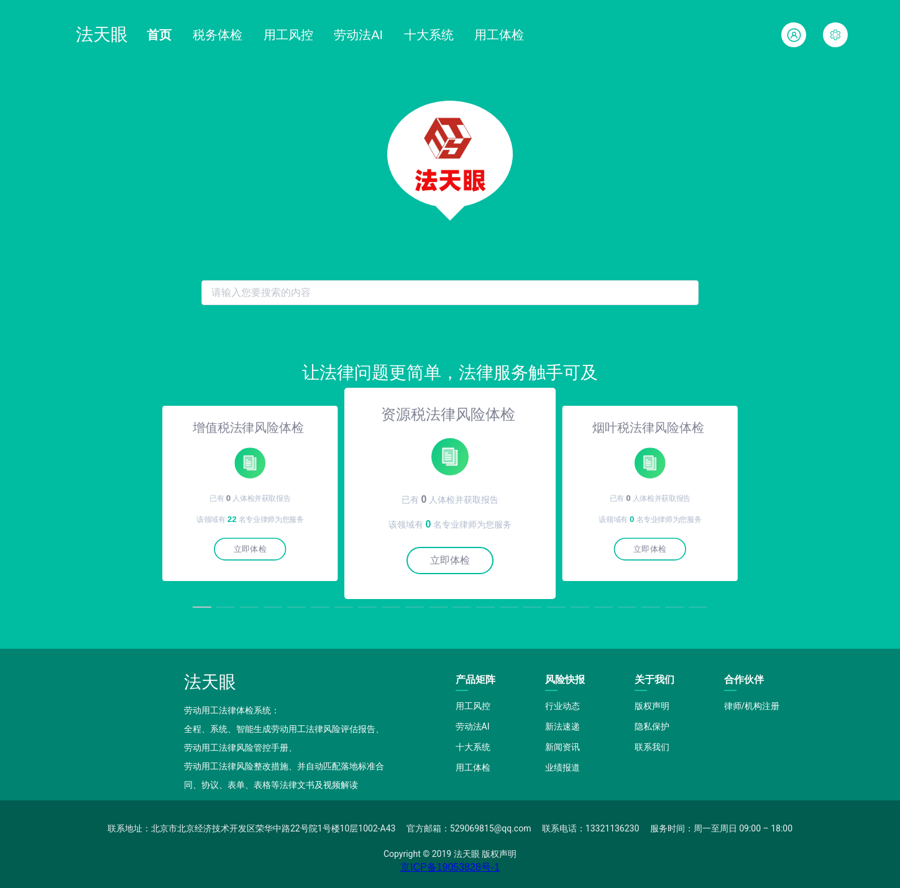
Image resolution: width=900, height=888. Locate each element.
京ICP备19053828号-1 (450, 867)
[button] (835, 34)
